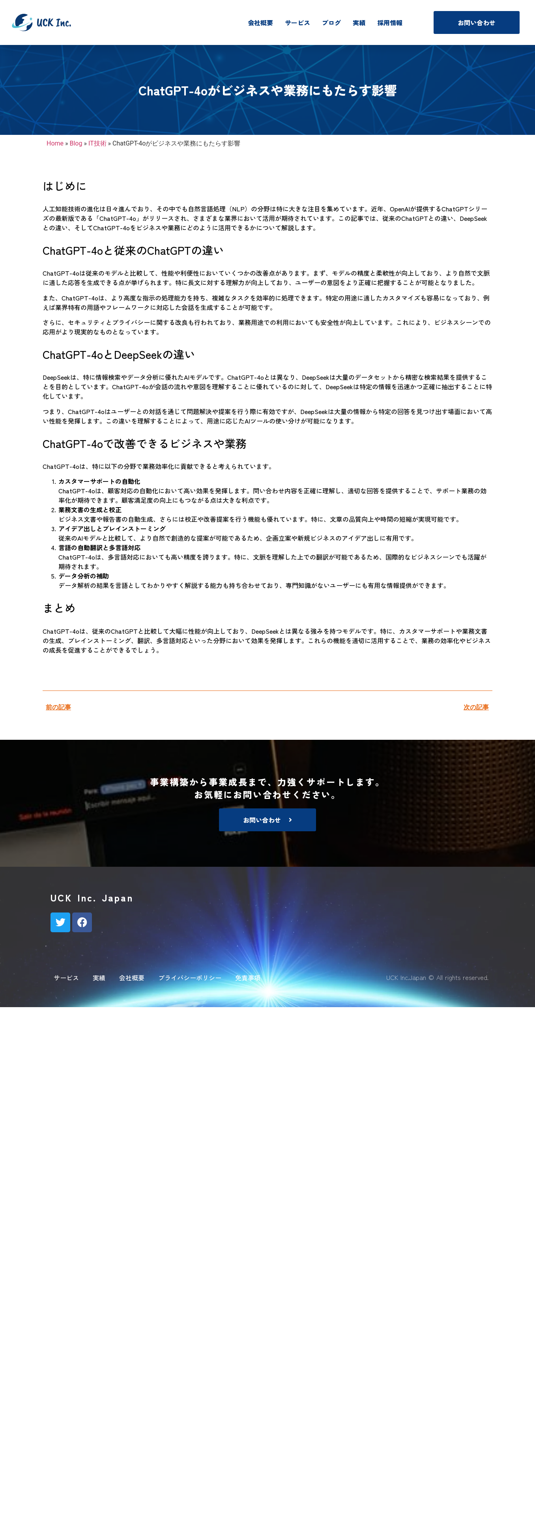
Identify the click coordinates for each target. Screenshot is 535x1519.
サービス (297, 22)
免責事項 (247, 977)
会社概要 (260, 22)
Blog (76, 143)
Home (55, 143)
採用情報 (389, 22)
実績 (359, 22)
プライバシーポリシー (189, 977)
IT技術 (97, 143)
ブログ (331, 22)
